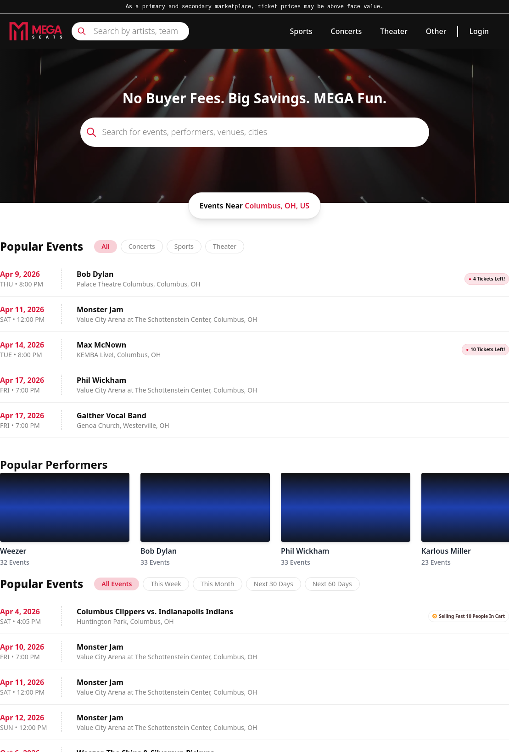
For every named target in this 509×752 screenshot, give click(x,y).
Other (436, 31)
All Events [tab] (116, 583)
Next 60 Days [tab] (332, 583)
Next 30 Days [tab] (273, 583)
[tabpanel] (254, 349)
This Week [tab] (166, 583)
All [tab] (105, 246)
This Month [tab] (218, 583)
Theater (393, 31)
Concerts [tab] (142, 246)
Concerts (346, 31)
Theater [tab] (224, 246)
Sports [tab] (184, 246)
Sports (301, 31)
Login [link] (479, 31)
